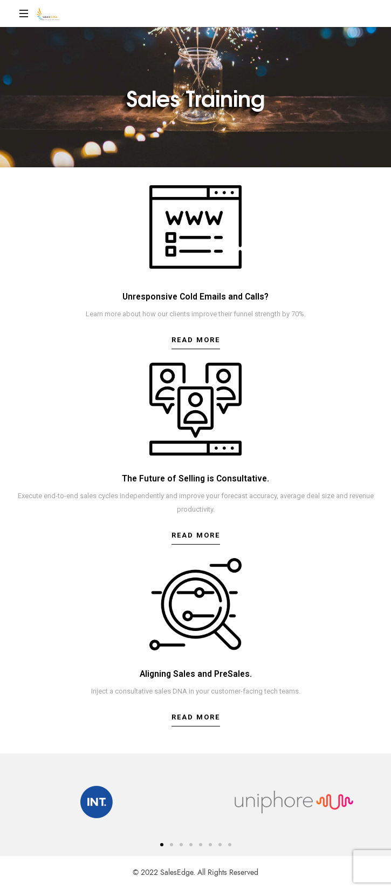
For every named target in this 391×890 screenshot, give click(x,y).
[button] (196, 342)
